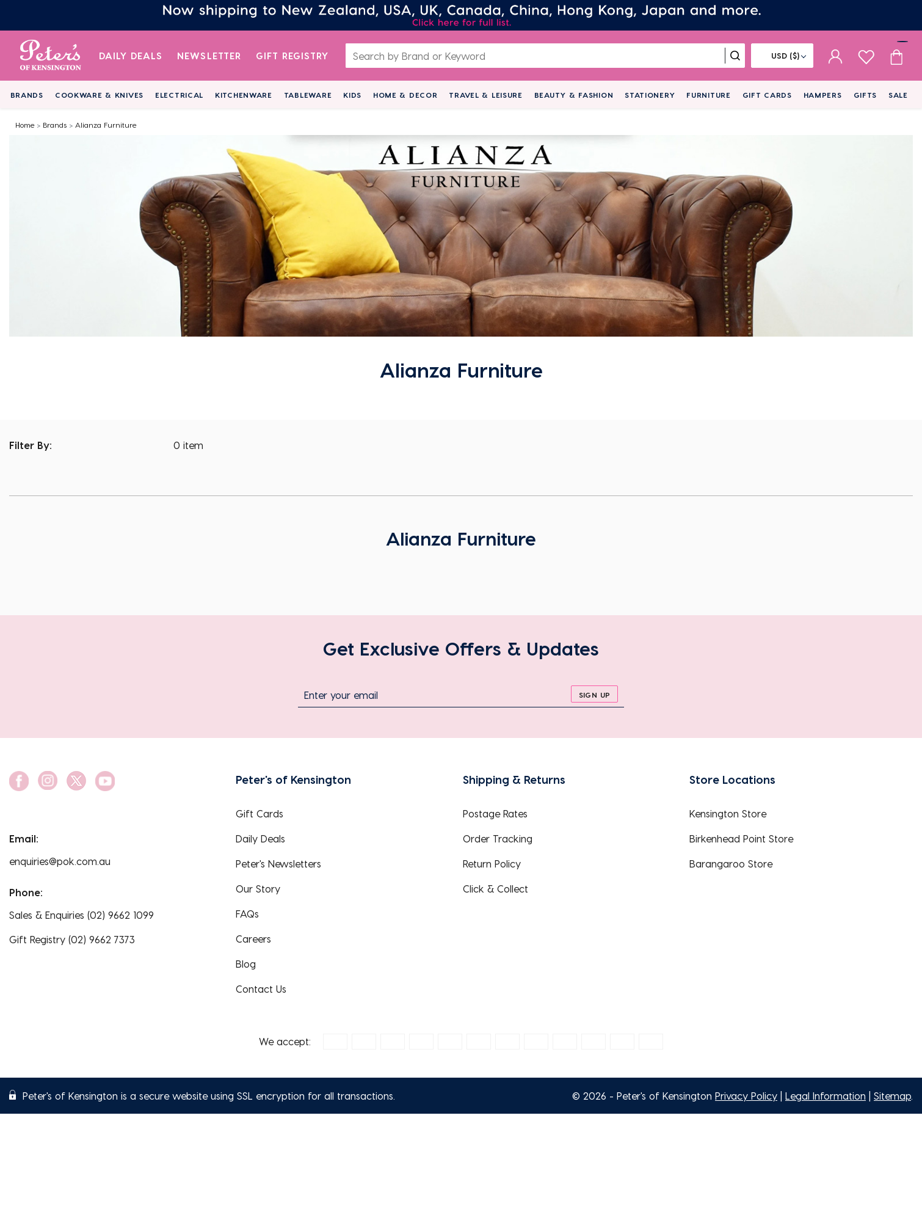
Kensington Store (727, 813)
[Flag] (782, 55)
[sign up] (594, 694)
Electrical (179, 94)
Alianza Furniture (106, 124)
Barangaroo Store (730, 863)
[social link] (19, 781)
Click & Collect (495, 888)
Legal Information (825, 1095)
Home (25, 124)
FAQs (247, 913)
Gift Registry (292, 55)
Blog (246, 964)
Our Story (258, 888)
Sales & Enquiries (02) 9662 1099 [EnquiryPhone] (81, 915)
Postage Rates (495, 813)
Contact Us (261, 989)
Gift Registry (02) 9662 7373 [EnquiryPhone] (72, 939)
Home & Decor (405, 94)
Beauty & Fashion (574, 94)
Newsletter (209, 55)
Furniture (708, 94)
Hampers (823, 94)
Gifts (865, 94)
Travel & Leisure (486, 94)
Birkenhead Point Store (741, 838)
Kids (352, 94)
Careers (253, 938)
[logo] (50, 55)
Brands (26, 94)
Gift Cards (767, 94)
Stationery (650, 94)
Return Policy (492, 863)
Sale (898, 94)
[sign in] (836, 55)
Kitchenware (243, 94)
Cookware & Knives (99, 94)
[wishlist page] (866, 55)
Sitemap (892, 1095)
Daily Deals (131, 55)
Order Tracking (497, 838)
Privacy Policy (746, 1095)
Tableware (308, 94)
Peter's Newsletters (278, 863)
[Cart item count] (896, 55)
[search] (735, 55)
